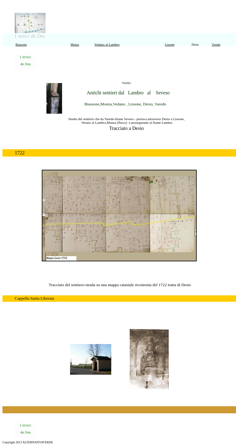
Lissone (170, 44)
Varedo (216, 44)
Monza (74, 44)
